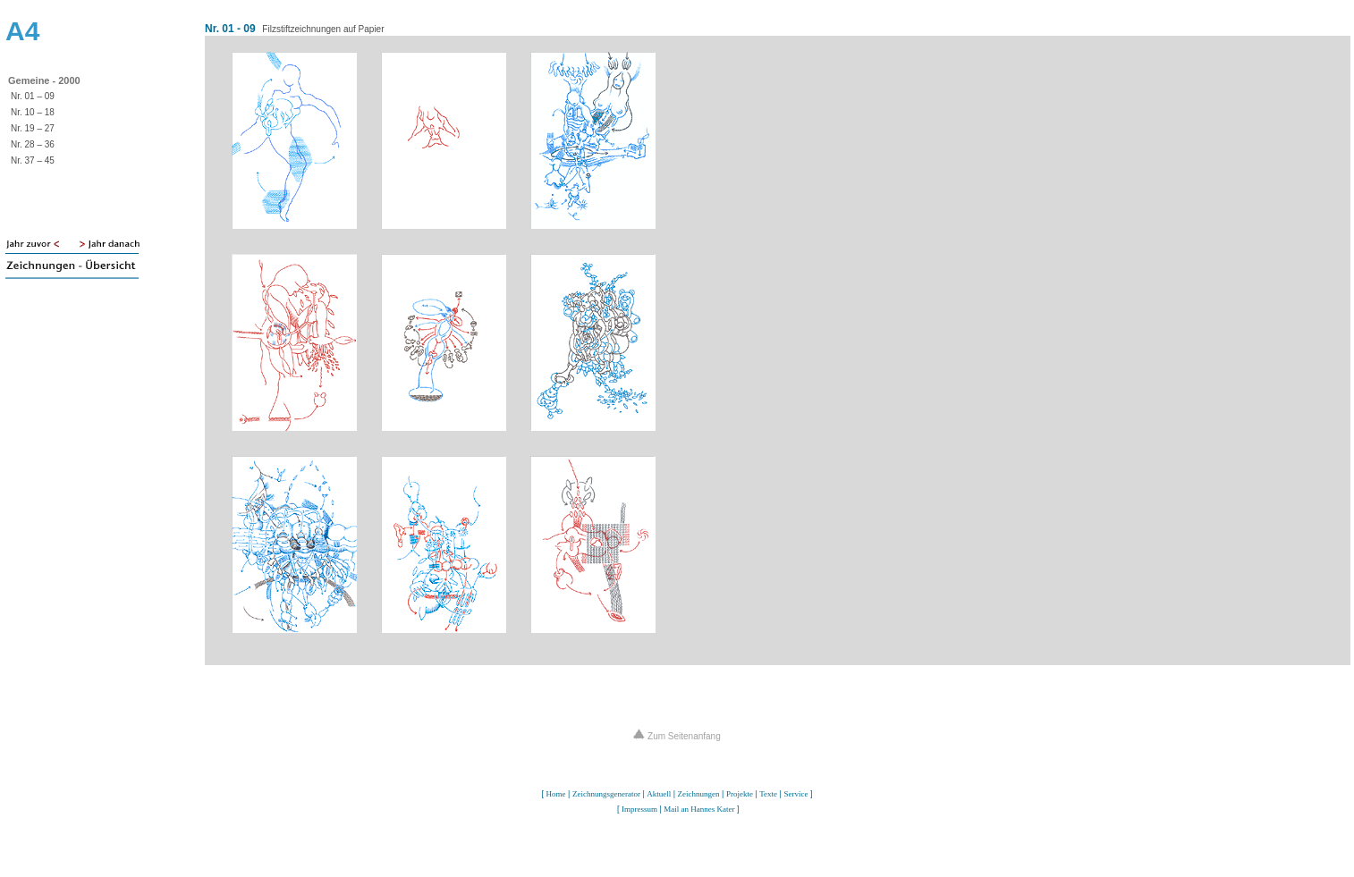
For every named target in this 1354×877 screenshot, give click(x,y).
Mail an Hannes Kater (699, 809)
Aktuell (659, 793)
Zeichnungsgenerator (606, 793)
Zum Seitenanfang (677, 736)
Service (795, 793)
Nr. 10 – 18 (33, 112)
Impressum (639, 809)
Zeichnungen (699, 793)
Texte (768, 793)
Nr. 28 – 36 (33, 144)
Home (556, 793)
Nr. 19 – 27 (33, 128)
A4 (22, 31)
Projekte (739, 793)
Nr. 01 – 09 (33, 96)
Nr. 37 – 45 (33, 160)
